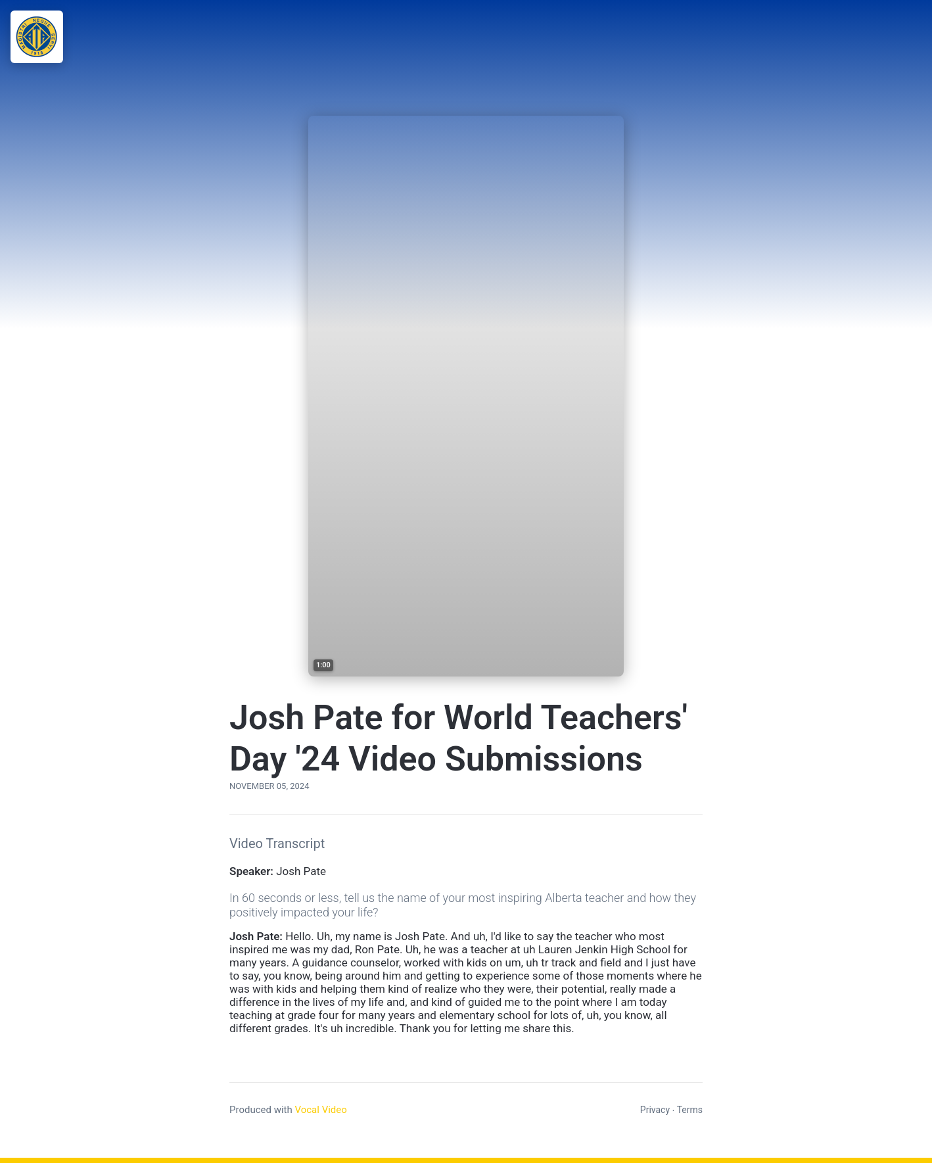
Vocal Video (320, 1110)
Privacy (655, 1109)
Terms (690, 1109)
